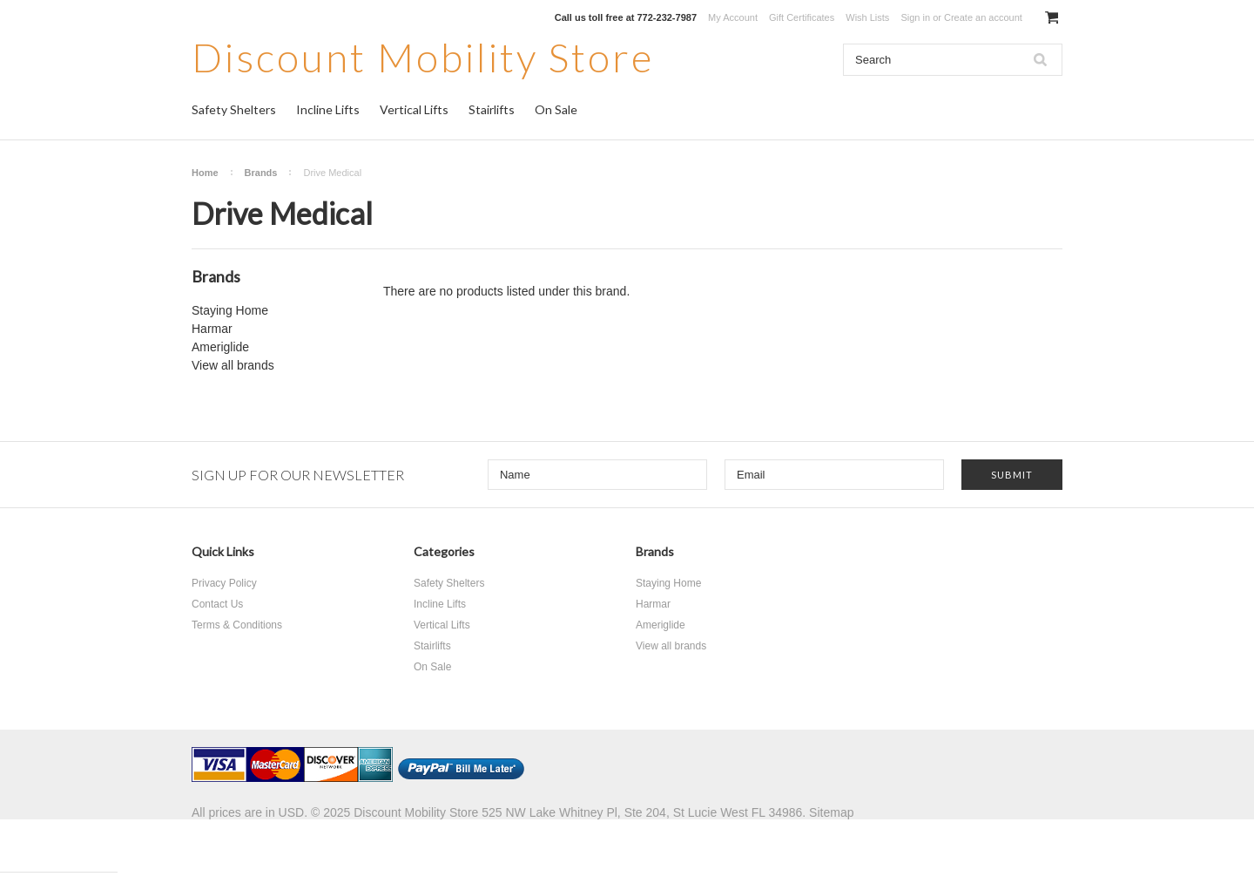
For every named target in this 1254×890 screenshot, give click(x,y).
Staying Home (230, 310)
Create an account (983, 17)
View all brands (233, 365)
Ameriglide (220, 347)
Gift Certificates (801, 17)
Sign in (915, 17)
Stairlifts (492, 109)
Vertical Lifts (414, 109)
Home (205, 172)
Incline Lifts (328, 109)
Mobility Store (423, 57)
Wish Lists (867, 17)
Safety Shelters (234, 109)
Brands (261, 172)
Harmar (212, 329)
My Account (733, 17)
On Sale (556, 109)
